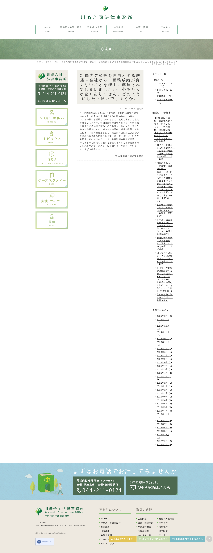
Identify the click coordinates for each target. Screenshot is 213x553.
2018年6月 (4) (164, 427)
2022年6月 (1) (164, 362)
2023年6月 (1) (164, 352)
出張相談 (105, 531)
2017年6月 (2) (164, 441)
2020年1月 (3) (164, 393)
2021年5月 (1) (164, 369)
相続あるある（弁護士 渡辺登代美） (165, 166)
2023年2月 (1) (164, 355)
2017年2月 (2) (164, 444)
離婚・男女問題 (166, 518)
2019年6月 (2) (164, 404)
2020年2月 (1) (164, 390)
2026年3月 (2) (164, 316)
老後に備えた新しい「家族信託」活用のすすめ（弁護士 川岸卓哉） (165, 243)
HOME (40, 62)
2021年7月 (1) (164, 366)
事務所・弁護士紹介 (111, 523)
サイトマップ (107, 543)
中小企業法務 (144, 535)
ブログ (48, 62)
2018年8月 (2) (164, 420)
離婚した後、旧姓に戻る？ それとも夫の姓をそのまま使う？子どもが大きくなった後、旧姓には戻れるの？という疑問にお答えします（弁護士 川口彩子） (165, 186)
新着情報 (161, 96)
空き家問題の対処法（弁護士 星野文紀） (165, 297)
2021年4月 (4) (164, 373)
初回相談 (105, 527)
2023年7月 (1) (164, 348)
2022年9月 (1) (164, 359)
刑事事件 (163, 523)
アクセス (105, 539)
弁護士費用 (106, 535)
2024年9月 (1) (164, 338)
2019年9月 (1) (164, 397)
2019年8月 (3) (164, 400)
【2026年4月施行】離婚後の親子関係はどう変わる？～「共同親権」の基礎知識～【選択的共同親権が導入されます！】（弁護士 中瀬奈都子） (163, 130)
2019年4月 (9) (164, 411)
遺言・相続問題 (145, 523)
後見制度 (163, 531)
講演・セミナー (165, 99)
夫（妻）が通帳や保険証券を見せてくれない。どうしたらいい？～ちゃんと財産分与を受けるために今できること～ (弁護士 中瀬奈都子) (165, 279)
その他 (162, 535)
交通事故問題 (144, 527)
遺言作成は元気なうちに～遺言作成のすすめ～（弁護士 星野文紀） (165, 210)
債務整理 (163, 527)
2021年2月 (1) (164, 383)
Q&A (56, 62)
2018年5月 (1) (164, 431)
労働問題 (142, 518)
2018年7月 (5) (164, 424)
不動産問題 (143, 531)
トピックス (162, 90)
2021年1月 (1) (164, 386)
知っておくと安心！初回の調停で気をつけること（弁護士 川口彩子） (165, 258)
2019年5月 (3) (164, 407)
